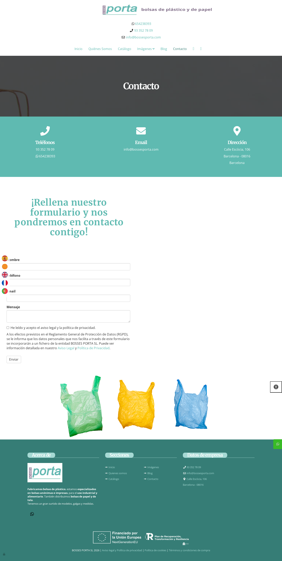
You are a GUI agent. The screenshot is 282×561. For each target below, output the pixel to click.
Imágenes (146, 49)
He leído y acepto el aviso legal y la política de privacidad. (51, 328)
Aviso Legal (66, 348)
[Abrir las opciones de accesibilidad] (276, 387)
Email (11, 291)
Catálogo (124, 49)
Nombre (13, 260)
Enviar (14, 359)
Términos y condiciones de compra (189, 550)
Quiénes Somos (100, 49)
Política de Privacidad (93, 348)
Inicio (78, 49)
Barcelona (237, 163)
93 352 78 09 (45, 149)
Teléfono (13, 275)
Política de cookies (155, 550)
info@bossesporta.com (143, 37)
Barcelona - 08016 (237, 156)
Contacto (180, 49)
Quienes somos (118, 473)
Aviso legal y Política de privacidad (122, 550)
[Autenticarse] (4, 554)
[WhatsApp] (32, 514)
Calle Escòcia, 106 (237, 149)
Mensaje (13, 307)
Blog (164, 49)
